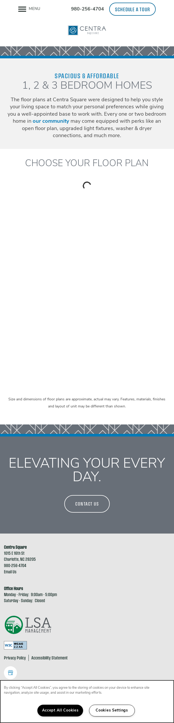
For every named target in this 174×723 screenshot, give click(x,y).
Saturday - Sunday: (18, 600)
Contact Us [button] (87, 503)
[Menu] (29, 9)
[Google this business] (10, 672)
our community (51, 121)
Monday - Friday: (16, 594)
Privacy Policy (15, 657)
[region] (87, 701)
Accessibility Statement (49, 657)
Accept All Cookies (60, 711)
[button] (132, 9)
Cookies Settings (112, 711)
